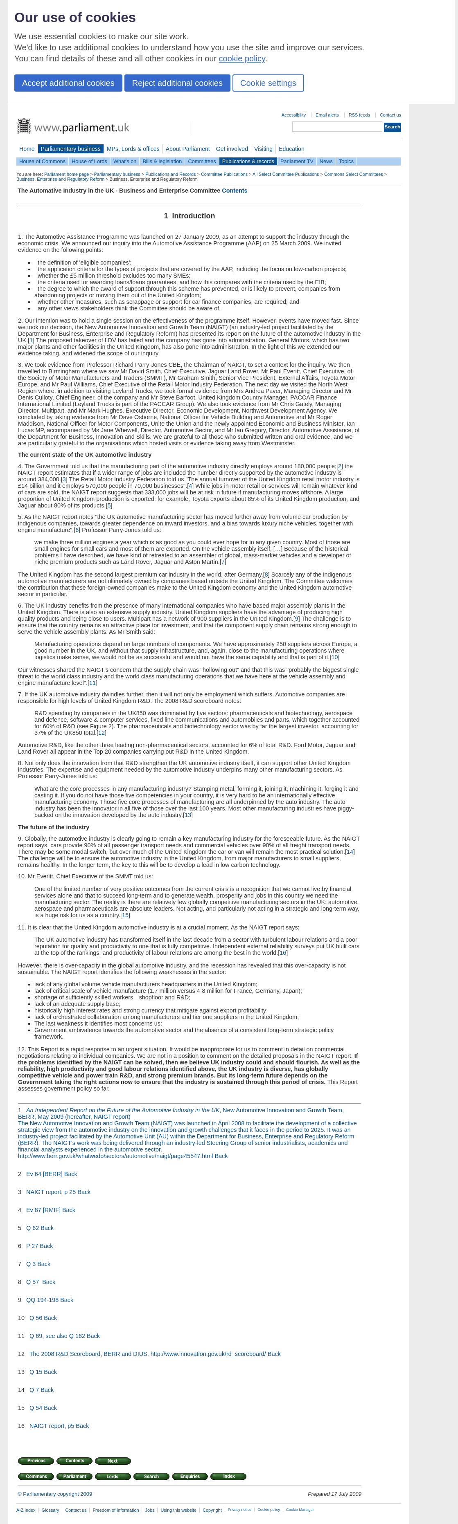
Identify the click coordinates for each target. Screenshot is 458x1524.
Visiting (263, 149)
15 (125, 915)
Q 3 (31, 1264)
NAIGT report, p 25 (51, 1192)
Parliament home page (66, 174)
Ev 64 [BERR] (44, 1174)
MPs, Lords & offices (133, 149)
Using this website (178, 1510)
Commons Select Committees (353, 174)
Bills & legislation (162, 161)
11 (92, 683)
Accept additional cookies (68, 83)
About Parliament (188, 149)
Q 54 (36, 1408)
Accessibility (294, 114)
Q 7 (34, 1390)
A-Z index (26, 1510)
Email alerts (327, 114)
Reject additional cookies (177, 83)
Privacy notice (239, 1510)
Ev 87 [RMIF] (43, 1210)
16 (283, 952)
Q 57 (33, 1282)
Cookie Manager (300, 1510)
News (326, 161)
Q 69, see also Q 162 (57, 1336)
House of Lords (89, 161)
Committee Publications (224, 174)
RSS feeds (359, 114)
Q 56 (36, 1318)
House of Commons (42, 161)
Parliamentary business (71, 149)
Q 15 (36, 1372)
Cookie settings (268, 83)
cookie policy (242, 58)
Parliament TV (297, 161)
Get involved (232, 149)
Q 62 (33, 1228)
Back (221, 1156)
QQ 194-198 (42, 1300)
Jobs (149, 1510)
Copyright (212, 1510)
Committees (202, 161)
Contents (234, 190)
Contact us (390, 114)
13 (188, 815)
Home (27, 149)
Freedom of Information (116, 1510)
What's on (125, 161)
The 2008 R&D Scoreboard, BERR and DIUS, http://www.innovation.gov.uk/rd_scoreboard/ (148, 1354)
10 (335, 657)
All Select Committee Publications (286, 174)
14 (350, 851)
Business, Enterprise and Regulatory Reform (60, 179)
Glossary (50, 1510)
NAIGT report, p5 (52, 1426)
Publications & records (248, 161)
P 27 (32, 1246)
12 (101, 732)
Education (292, 149)
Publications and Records (170, 174)
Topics (346, 161)
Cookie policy (268, 1510)
